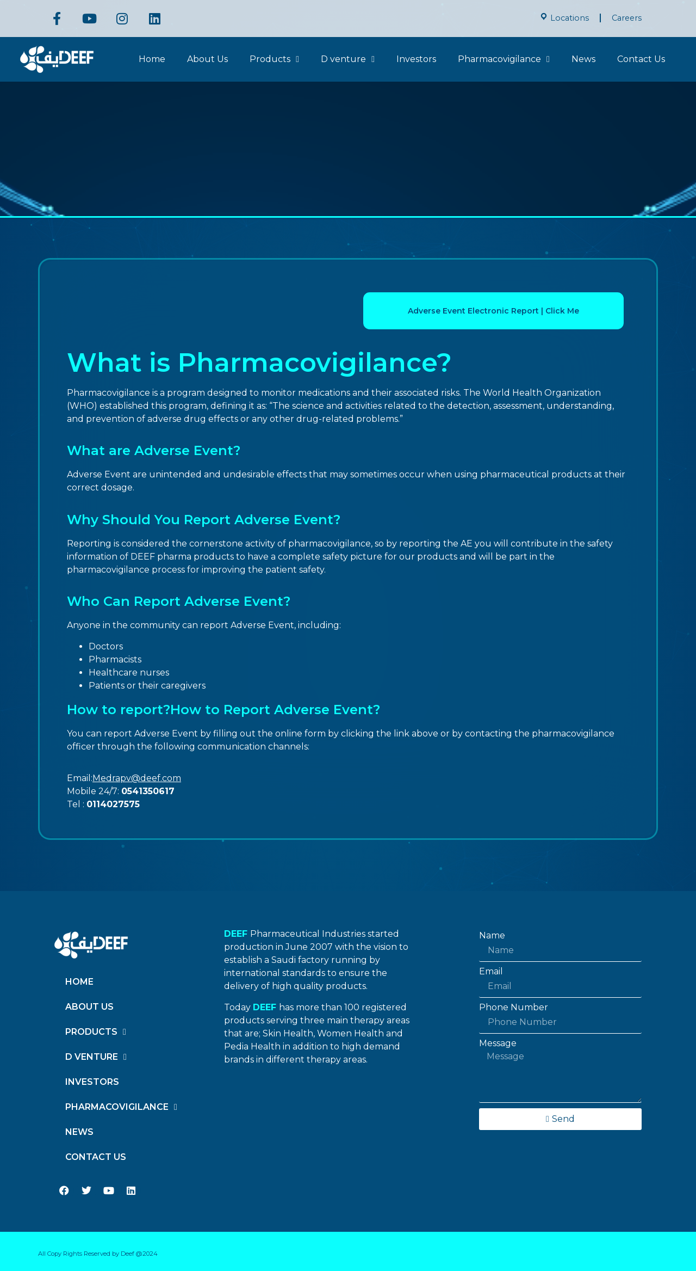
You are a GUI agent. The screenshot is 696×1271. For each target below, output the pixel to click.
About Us (207, 59)
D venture (348, 59)
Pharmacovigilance (504, 59)
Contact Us (641, 59)
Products (274, 59)
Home (152, 59)
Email (491, 971)
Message (498, 1043)
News (583, 59)
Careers (627, 18)
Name (492, 935)
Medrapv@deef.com (136, 778)
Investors (416, 59)
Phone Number (513, 1007)
